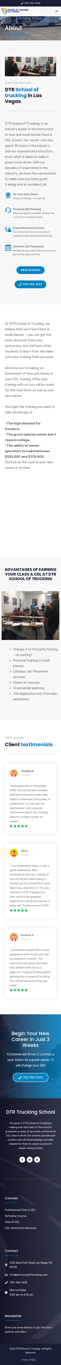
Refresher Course (15, 1216)
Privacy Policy (28, 1359)
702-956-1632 (18, 1282)
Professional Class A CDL (20, 1209)
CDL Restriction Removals (20, 1228)
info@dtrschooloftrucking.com (29, 1274)
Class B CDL (12, 1222)
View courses (31, 270)
